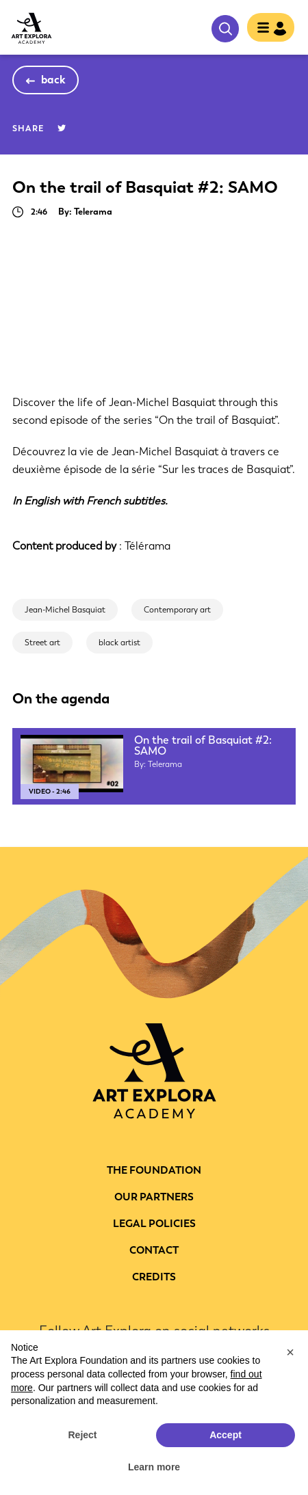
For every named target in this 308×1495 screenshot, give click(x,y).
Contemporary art (177, 610)
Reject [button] (82, 1434)
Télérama (147, 545)
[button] (290, 1352)
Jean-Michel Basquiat (65, 610)
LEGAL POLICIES (154, 1223)
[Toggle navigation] (266, 28)
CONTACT (154, 1250)
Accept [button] (225, 1434)
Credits (154, 1277)
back (53, 79)
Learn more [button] (154, 1467)
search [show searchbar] (225, 28)
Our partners (154, 1197)
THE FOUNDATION (154, 1170)
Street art (42, 642)
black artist (119, 642)
